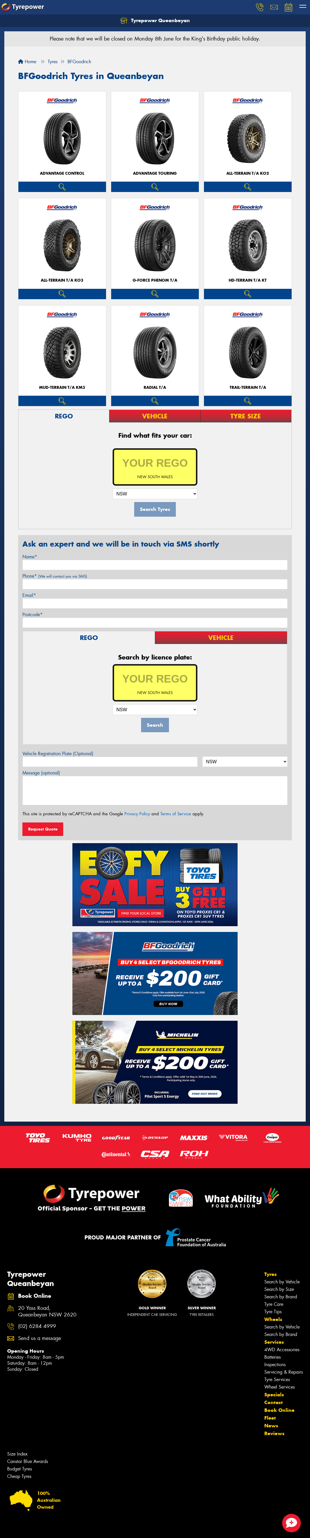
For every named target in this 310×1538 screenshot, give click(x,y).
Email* (29, 595)
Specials (274, 1394)
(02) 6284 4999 (37, 1326)
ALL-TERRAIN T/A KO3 (62, 280)
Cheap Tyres (19, 1476)
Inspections (275, 1365)
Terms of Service (175, 814)
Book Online (279, 1410)
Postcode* (32, 615)
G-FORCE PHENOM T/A (155, 280)
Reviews (274, 1433)
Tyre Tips (273, 1312)
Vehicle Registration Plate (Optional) (57, 754)
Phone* (54, 576)
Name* (29, 557)
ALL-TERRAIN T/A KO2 (247, 173)
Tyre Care (273, 1304)
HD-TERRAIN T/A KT (248, 280)
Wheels (273, 1319)
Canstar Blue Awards (27, 1461)
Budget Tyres (19, 1469)
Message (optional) (41, 773)
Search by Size (279, 1289)
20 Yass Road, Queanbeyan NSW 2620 (47, 1311)
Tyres (270, 1274)
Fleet (270, 1418)
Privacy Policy (137, 814)
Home (27, 62)
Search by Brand (280, 1297)
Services (274, 1342)
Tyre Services (277, 1379)
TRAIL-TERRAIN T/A (248, 387)
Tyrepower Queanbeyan (155, 20)
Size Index (17, 1454)
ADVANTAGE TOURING (155, 173)
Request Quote (42, 829)
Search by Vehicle (282, 1282)
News (271, 1425)
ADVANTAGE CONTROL (62, 173)
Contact (273, 1402)
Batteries (272, 1357)
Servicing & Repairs (283, 1372)
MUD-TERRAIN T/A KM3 (62, 387)
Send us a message (39, 1338)
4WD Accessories (281, 1350)
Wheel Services (279, 1387)
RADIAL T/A (155, 387)
